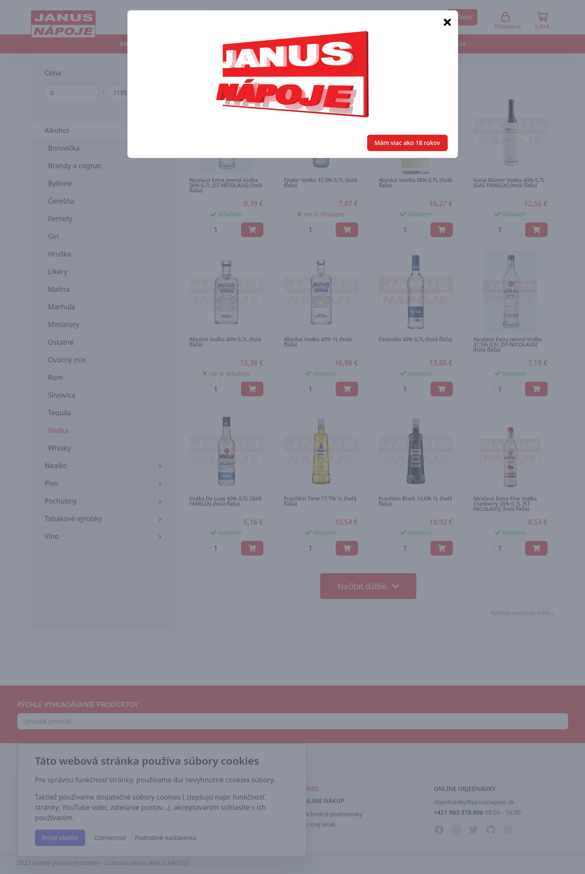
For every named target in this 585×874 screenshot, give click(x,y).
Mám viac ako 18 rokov (407, 143)
